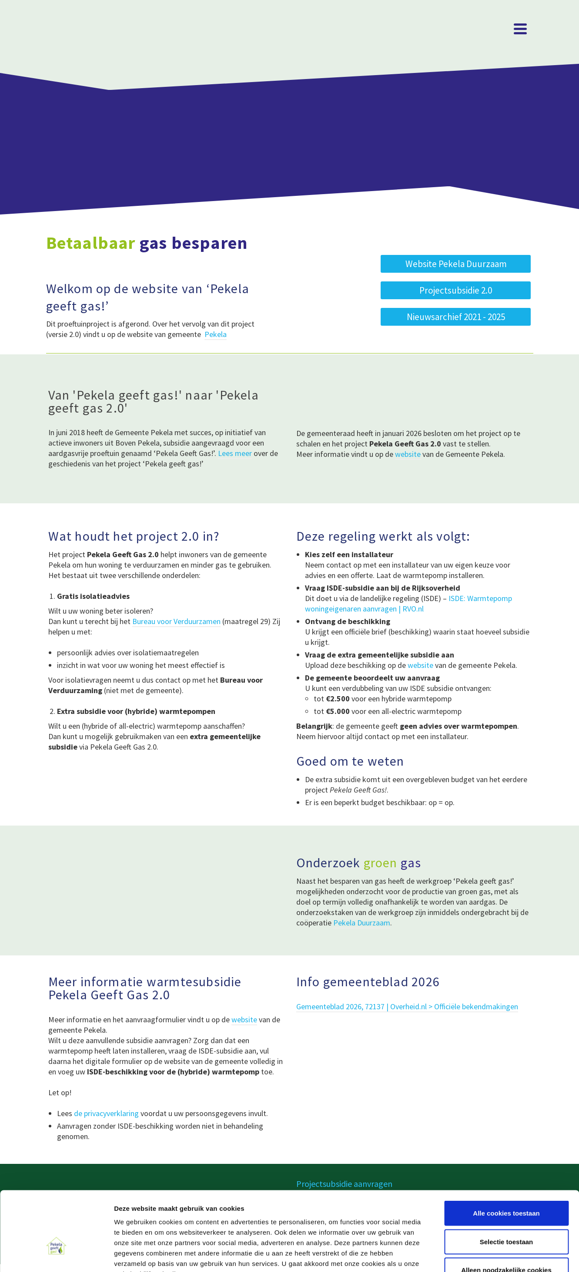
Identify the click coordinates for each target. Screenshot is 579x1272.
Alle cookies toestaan (506, 1158)
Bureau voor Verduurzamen (176, 621)
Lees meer (235, 453)
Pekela (215, 334)
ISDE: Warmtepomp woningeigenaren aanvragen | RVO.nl (408, 603)
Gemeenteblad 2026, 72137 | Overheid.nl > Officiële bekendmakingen (407, 1006)
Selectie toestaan (506, 1186)
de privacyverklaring (106, 1113)
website (408, 454)
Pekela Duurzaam (361, 923)
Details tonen (470, 1255)
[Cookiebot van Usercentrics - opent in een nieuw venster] (56, 1255)
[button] (456, 317)
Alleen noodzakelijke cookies (506, 1215)
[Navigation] (520, 28)
